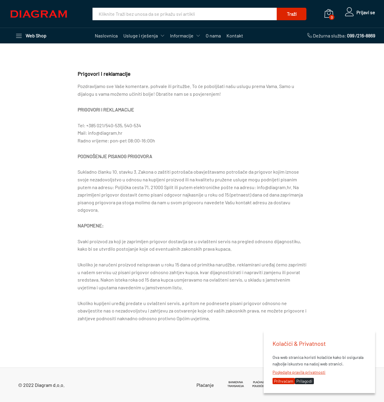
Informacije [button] (181, 35)
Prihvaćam (283, 381)
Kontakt (234, 35)
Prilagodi (304, 381)
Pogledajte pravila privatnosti (299, 372)
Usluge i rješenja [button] (140, 35)
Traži (290, 14)
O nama (213, 35)
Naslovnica (106, 35)
